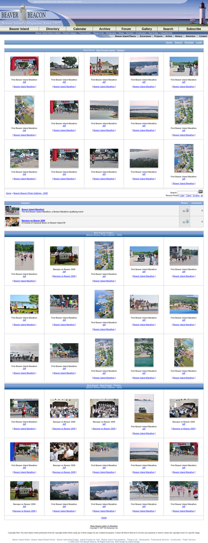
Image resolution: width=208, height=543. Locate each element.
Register (189, 42)
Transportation (85, 33)
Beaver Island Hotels (21, 540)
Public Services (189, 540)
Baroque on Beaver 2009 (33, 220)
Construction (141, 33)
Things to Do (98, 33)
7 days (188, 195)
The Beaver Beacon (88, 542)
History (178, 36)
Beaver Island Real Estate (68, 540)
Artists (169, 36)
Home (169, 42)
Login (199, 42)
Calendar (79, 29)
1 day (182, 195)
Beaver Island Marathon (24, 86)
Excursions (145, 36)
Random (120, 50)
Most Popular (106, 385)
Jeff (24, 82)
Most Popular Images (105, 50)
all (202, 195)
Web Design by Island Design (127, 542)
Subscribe (194, 29)
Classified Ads (166, 33)
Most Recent (92, 385)
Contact (203, 36)
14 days (196, 195)
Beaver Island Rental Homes (43, 540)
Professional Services (160, 540)
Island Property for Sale (90, 540)
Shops (121, 33)
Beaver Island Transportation (113, 540)
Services (129, 33)
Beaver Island (19, 29)
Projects (158, 36)
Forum (126, 29)
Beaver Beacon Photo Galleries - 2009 (31, 193)
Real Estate (153, 33)
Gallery (147, 29)
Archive (104, 29)
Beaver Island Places (125, 36)
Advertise (190, 36)
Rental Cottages (70, 33)
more (103, 517)
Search (168, 29)
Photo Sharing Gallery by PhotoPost (104, 526)
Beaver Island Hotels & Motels (48, 33)
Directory (52, 29)
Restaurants (111, 33)
